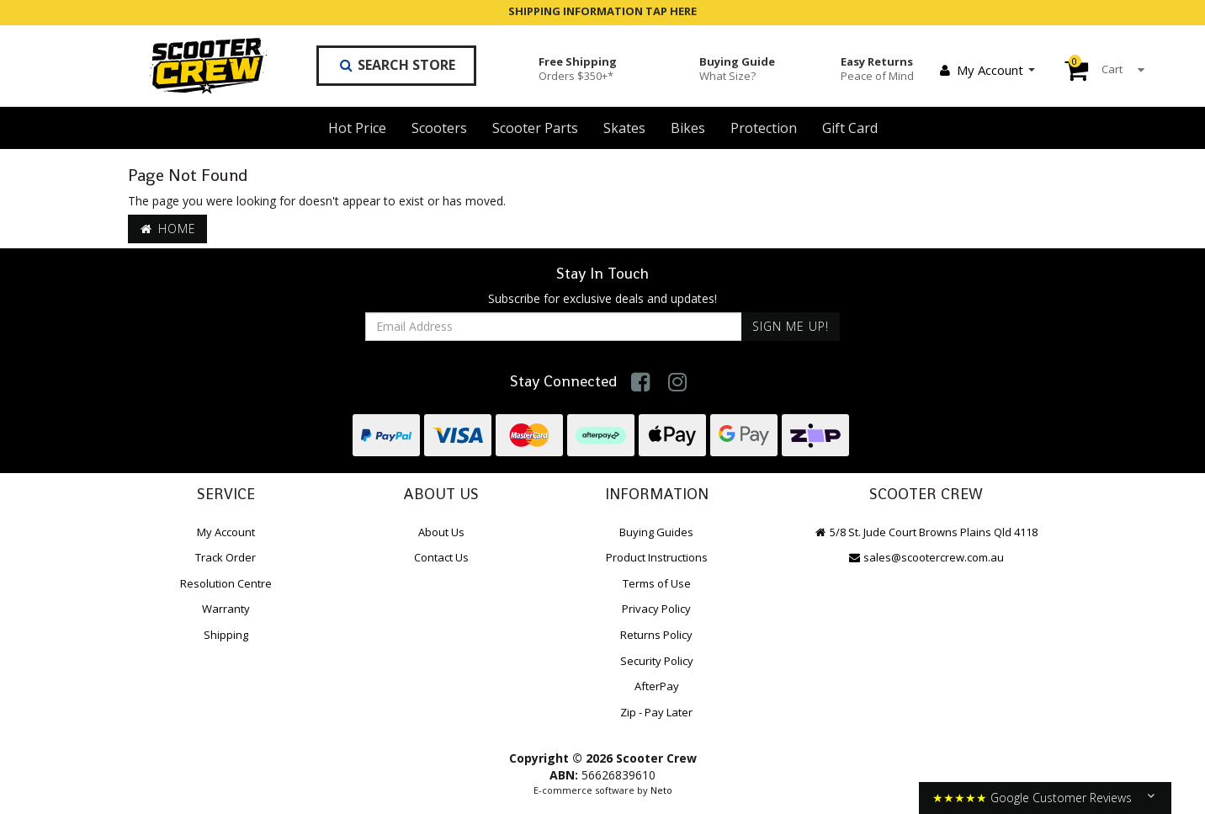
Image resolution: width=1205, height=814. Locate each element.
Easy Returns (877, 68)
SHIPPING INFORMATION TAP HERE (602, 11)
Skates (624, 128)
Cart (1091, 68)
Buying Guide (737, 68)
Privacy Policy (656, 608)
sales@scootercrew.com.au (925, 557)
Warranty (226, 608)
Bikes (688, 128)
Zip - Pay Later (656, 712)
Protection (763, 128)
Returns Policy (656, 634)
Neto (661, 790)
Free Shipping (578, 68)
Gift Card (850, 128)
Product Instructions (657, 557)
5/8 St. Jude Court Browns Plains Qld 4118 (926, 532)
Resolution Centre (226, 583)
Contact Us (441, 557)
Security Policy (656, 660)
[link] (641, 381)
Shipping (226, 634)
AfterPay (656, 686)
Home (167, 229)
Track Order (225, 557)
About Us (441, 532)
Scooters (439, 128)
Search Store (396, 65)
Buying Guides (656, 532)
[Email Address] (553, 326)
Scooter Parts (535, 128)
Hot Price (357, 128)
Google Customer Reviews (1061, 798)
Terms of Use (657, 583)
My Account (986, 69)
